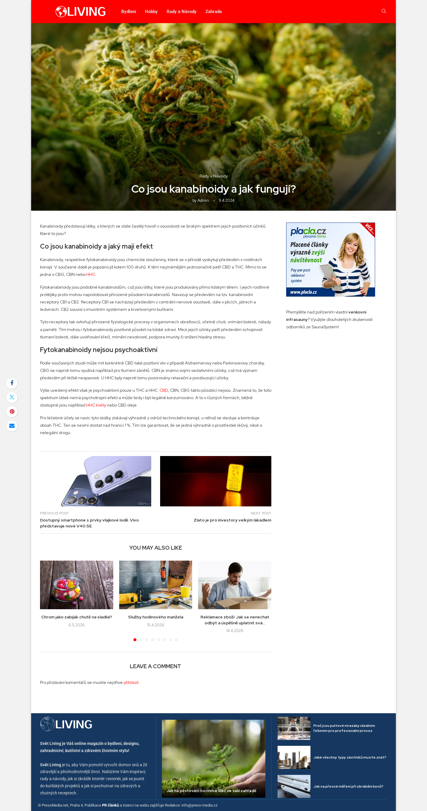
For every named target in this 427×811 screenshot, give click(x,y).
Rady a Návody (182, 11)
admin (203, 200)
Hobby (151, 11)
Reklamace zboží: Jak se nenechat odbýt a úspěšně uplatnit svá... (234, 620)
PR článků (110, 805)
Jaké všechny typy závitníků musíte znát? (349, 757)
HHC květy (96, 405)
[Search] (384, 11)
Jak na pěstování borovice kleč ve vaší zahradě (211, 790)
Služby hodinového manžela (155, 617)
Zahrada (213, 11)
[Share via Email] (12, 426)
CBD (164, 390)
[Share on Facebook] (12, 383)
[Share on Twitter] (12, 397)
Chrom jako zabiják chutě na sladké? (76, 617)
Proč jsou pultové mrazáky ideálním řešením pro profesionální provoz (344, 728)
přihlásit (131, 682)
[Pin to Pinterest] (12, 412)
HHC (90, 274)
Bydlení (128, 11)
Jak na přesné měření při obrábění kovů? (348, 786)
